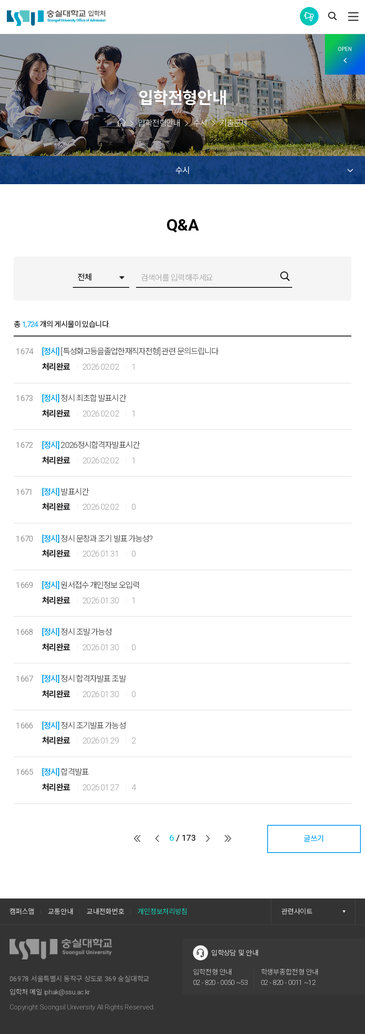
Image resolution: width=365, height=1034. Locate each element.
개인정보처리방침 (162, 912)
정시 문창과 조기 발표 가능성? (97, 538)
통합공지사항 (309, 16)
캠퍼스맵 (22, 912)
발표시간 (65, 492)
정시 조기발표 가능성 (84, 725)
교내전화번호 (105, 912)
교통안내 (60, 912)
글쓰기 (314, 838)
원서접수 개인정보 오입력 (90, 585)
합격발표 (65, 772)
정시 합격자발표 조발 (84, 678)
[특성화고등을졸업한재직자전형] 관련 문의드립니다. (130, 351)
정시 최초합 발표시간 (84, 398)
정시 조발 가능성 (77, 632)
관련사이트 (313, 912)
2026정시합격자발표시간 (90, 445)
